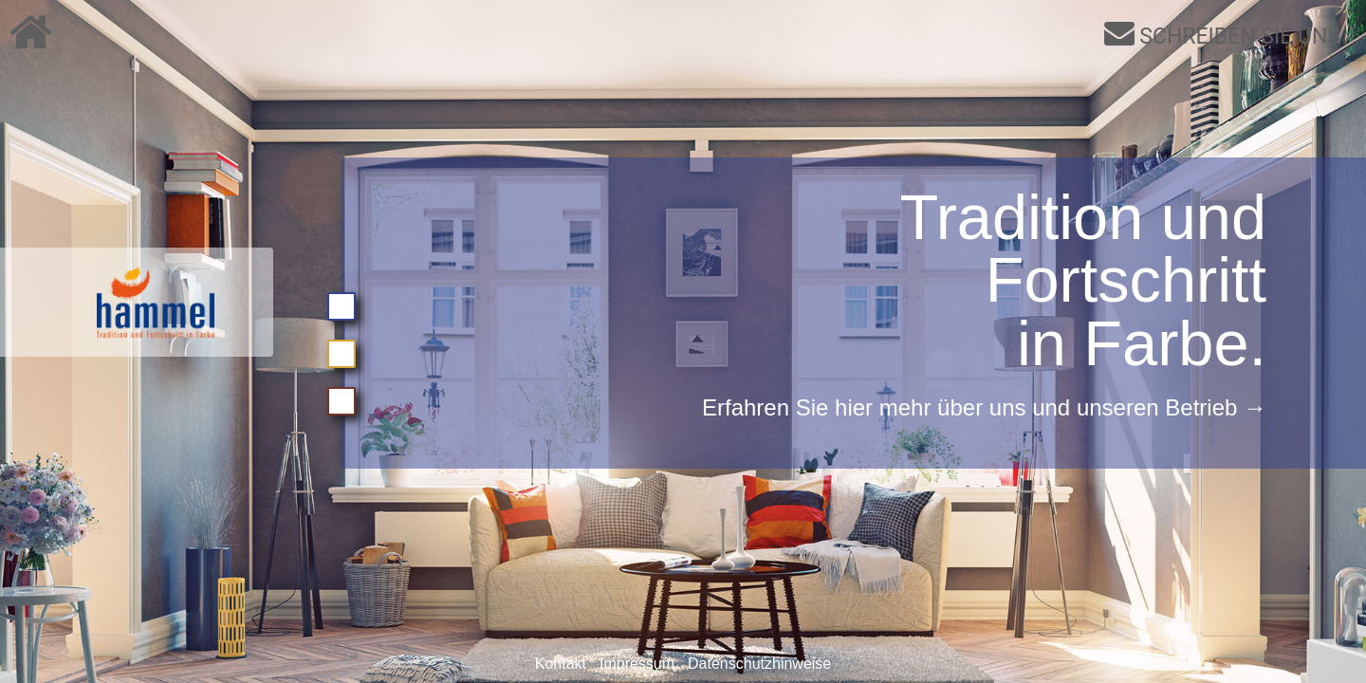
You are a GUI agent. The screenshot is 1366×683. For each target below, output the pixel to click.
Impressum (637, 663)
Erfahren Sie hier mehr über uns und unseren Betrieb (969, 407)
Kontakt (560, 663)
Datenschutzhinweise (759, 663)
